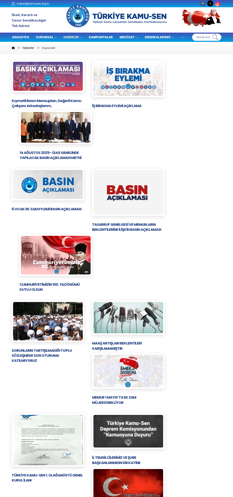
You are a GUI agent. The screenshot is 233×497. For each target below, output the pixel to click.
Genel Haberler (131, 450)
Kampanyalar (98, 444)
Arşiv (92, 456)
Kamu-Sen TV (99, 408)
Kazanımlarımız (131, 414)
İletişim (125, 408)
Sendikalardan (99, 426)
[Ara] (215, 37)
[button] (203, 3)
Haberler (126, 444)
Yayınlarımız (129, 426)
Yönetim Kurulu (99, 432)
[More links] (183, 37)
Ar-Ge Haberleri (100, 450)
